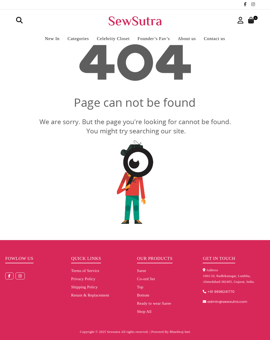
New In (52, 38)
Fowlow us (19, 258)
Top (140, 287)
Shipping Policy (84, 287)
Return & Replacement (90, 295)
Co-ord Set (146, 279)
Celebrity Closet (113, 38)
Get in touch (219, 258)
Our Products (155, 258)
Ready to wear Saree (154, 303)
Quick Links (86, 258)
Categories (78, 38)
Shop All (144, 311)
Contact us (214, 38)
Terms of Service (85, 271)
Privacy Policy (83, 279)
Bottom (143, 295)
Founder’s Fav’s (154, 38)
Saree (141, 271)
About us (187, 38)
